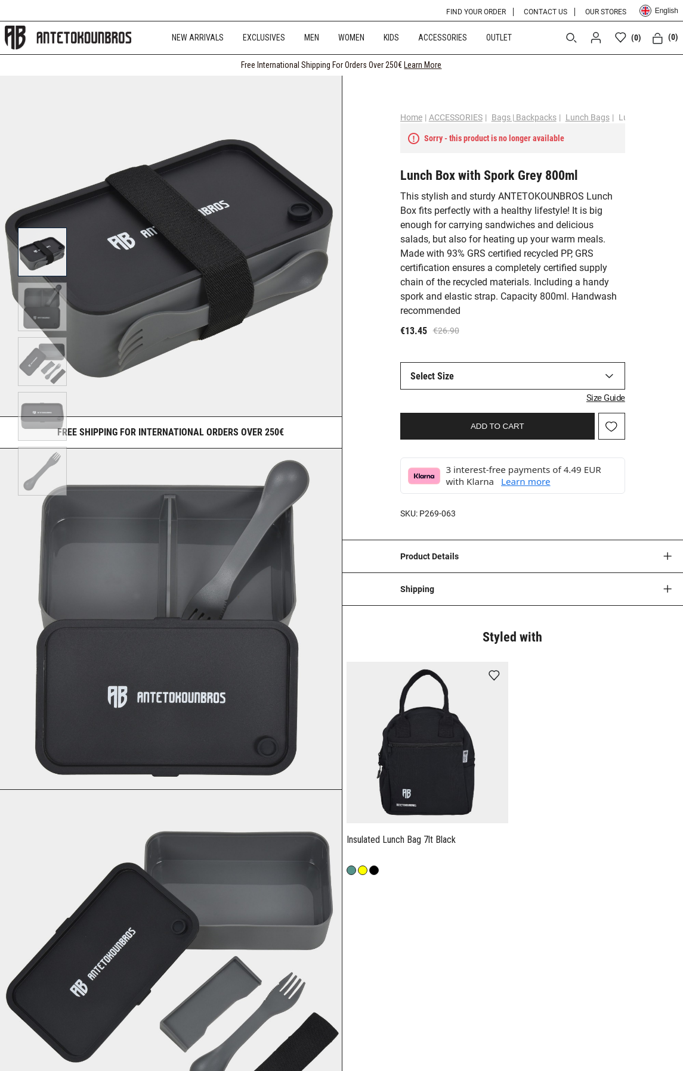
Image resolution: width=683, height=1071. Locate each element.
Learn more (526, 481)
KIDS (391, 37)
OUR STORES (605, 12)
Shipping (417, 589)
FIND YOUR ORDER (476, 12)
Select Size (432, 376)
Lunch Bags (587, 117)
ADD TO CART (497, 426)
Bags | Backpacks (524, 117)
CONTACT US (545, 12)
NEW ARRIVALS (198, 37)
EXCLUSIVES (264, 37)
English (658, 11)
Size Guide (605, 398)
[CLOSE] (662, 65)
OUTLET (499, 37)
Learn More (422, 65)
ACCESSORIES (442, 37)
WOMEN (351, 37)
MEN (311, 37)
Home (411, 117)
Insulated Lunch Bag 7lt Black (402, 839)
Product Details (429, 556)
